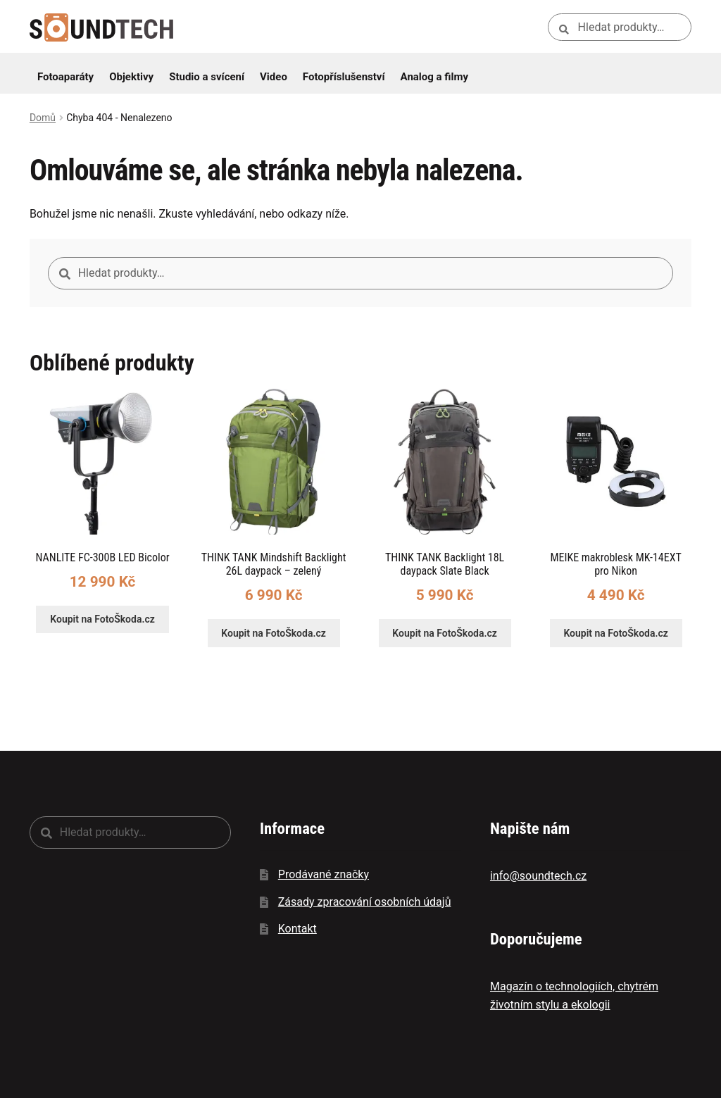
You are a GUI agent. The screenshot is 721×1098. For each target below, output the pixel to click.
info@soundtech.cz (538, 875)
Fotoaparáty (65, 76)
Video (273, 76)
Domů (43, 117)
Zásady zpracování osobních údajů (364, 902)
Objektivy (131, 76)
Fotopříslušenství (344, 76)
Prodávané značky (323, 874)
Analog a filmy (434, 76)
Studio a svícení (206, 76)
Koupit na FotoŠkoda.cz (102, 619)
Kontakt (297, 928)
